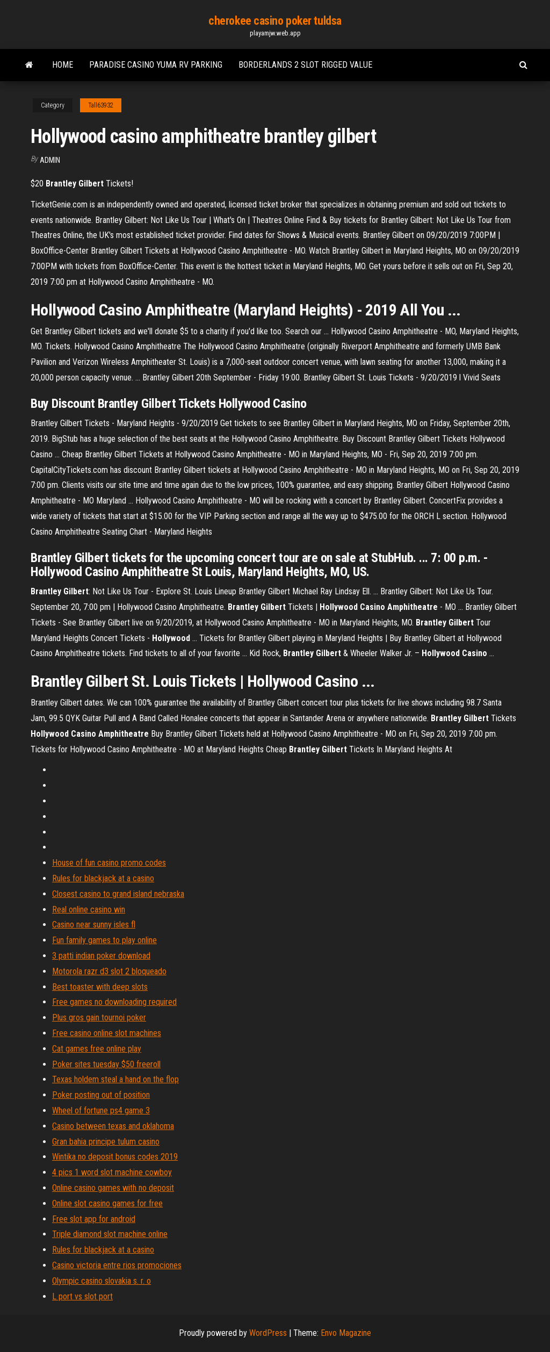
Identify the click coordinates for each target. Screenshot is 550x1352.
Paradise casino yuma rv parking (155, 65)
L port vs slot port (82, 1296)
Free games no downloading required (114, 1002)
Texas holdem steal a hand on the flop (115, 1079)
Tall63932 (100, 105)
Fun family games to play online (104, 940)
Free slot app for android (93, 1219)
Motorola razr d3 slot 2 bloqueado (109, 971)
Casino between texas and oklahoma (113, 1126)
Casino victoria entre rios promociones (117, 1265)
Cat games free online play (96, 1049)
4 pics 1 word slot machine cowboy (112, 1172)
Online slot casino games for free (107, 1203)
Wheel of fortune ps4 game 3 (101, 1110)
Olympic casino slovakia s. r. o (101, 1281)
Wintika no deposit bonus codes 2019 (115, 1157)
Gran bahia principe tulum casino (106, 1142)
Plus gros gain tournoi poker (99, 1017)
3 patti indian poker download (101, 956)
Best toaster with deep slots (100, 987)
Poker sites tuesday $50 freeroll (106, 1064)
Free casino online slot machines (106, 1033)
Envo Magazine (346, 1333)
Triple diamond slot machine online (110, 1234)
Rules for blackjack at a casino (103, 878)
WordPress (268, 1333)
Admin (50, 160)
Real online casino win (88, 909)
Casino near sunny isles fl (93, 924)
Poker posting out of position (101, 1095)
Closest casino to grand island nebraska (118, 894)
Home (62, 65)
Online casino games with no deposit (113, 1188)
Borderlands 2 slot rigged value (305, 65)
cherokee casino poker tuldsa (275, 20)
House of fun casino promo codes (109, 863)
